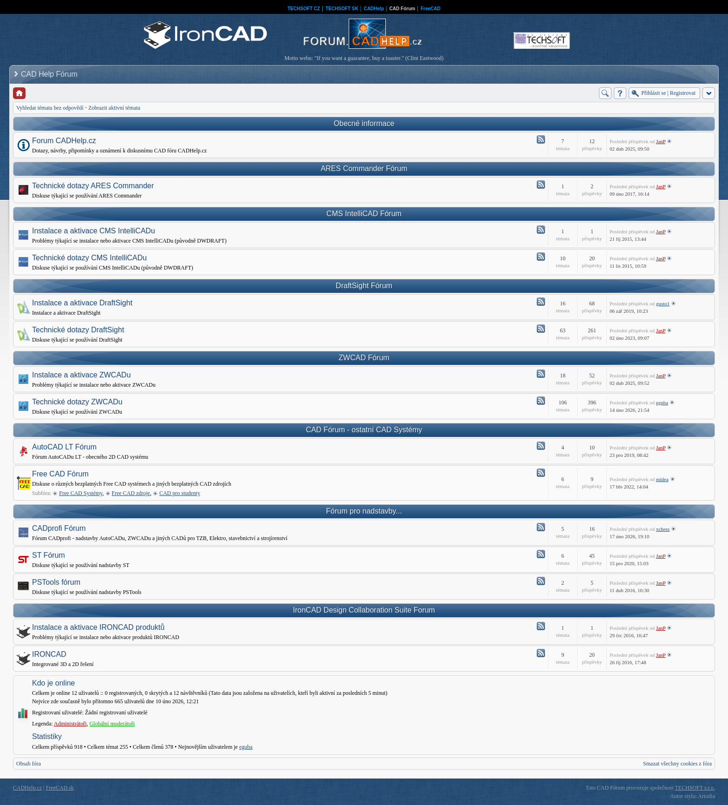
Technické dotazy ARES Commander (93, 186)
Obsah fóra (28, 763)
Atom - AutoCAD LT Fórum (541, 446)
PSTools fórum (56, 582)
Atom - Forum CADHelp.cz (541, 139)
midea (662, 479)
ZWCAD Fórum (363, 358)
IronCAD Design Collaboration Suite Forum (364, 610)
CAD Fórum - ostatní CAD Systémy (364, 430)
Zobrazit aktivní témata (114, 108)
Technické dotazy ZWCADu (77, 402)
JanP (660, 141)
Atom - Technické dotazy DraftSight (541, 328)
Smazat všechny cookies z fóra (677, 763)
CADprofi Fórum (59, 528)
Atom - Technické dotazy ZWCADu (541, 400)
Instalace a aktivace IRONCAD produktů (98, 627)
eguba (662, 402)
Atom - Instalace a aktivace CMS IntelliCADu (541, 229)
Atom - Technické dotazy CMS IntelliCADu (541, 256)
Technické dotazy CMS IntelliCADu (89, 258)
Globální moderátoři (112, 723)
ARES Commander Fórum (364, 168)
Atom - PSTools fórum (541, 581)
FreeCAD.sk (60, 788)
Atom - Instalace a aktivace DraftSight (541, 301)
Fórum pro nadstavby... (364, 511)
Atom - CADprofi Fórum (541, 527)
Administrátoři (70, 723)
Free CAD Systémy (80, 493)
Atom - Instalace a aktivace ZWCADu (541, 374)
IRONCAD (49, 654)
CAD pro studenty (179, 493)
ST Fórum (48, 555)
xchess (663, 529)
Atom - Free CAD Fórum (541, 472)
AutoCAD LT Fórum (64, 447)
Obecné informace (364, 123)
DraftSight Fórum (364, 286)
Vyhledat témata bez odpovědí (50, 108)
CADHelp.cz (27, 788)
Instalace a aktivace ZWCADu (81, 375)
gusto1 (663, 303)
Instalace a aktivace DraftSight (82, 303)
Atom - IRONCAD (541, 653)
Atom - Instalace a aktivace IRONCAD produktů (541, 626)
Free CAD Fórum (60, 474)
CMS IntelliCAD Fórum (364, 214)
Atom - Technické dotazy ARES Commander (541, 184)
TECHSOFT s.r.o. (695, 788)
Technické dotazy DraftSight (78, 330)
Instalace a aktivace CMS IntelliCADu (93, 231)
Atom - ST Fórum (541, 554)
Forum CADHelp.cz (64, 141)
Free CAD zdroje (131, 493)
